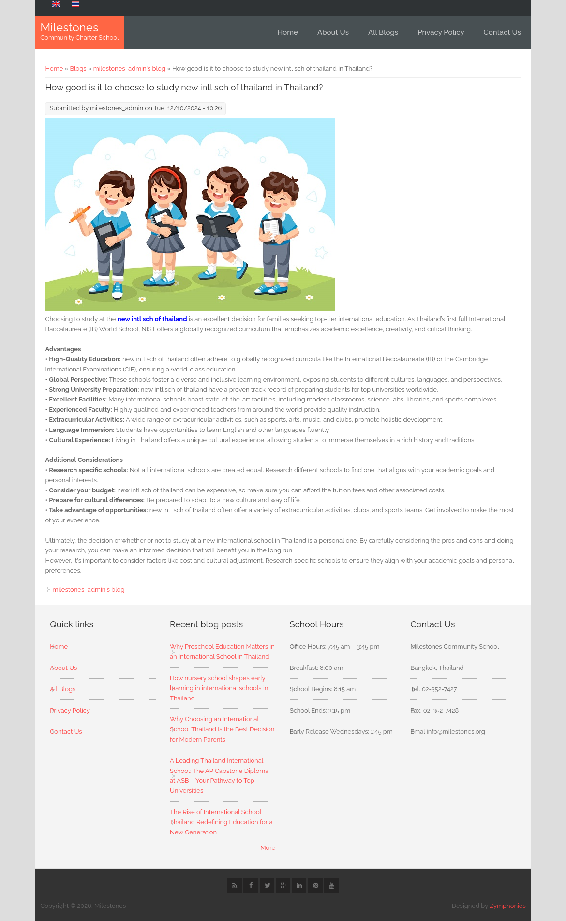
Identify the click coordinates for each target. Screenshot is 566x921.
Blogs (78, 68)
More (267, 847)
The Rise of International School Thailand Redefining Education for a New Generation (221, 822)
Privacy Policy (440, 32)
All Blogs (383, 32)
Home (287, 32)
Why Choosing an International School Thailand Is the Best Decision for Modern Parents (222, 729)
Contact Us (502, 32)
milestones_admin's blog (129, 68)
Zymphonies (508, 905)
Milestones (69, 28)
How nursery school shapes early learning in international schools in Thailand (219, 688)
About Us (333, 32)
